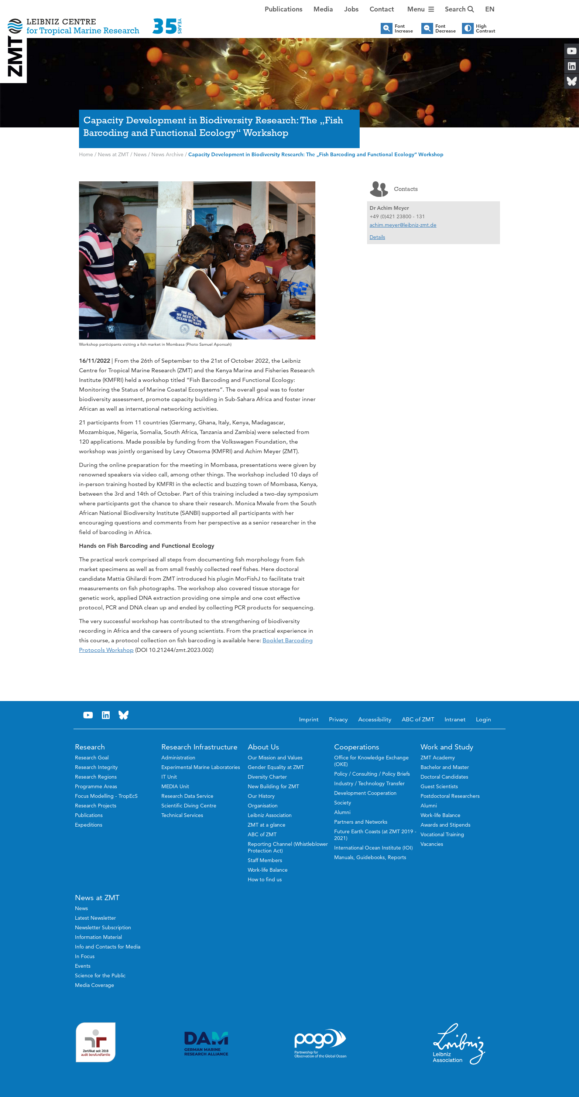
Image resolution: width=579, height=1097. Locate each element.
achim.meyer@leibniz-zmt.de (403, 225)
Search (459, 9)
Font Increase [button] (404, 28)
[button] (490, 9)
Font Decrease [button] (445, 28)
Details (377, 237)
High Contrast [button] (485, 28)
